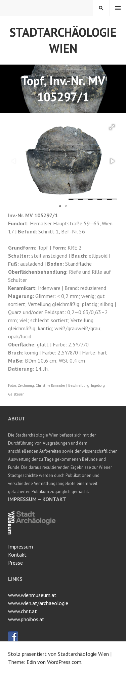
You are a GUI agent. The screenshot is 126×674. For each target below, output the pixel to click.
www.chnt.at (22, 611)
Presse (15, 562)
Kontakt (17, 554)
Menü (118, 8)
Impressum (20, 546)
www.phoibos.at (26, 619)
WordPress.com (64, 662)
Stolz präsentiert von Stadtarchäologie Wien (58, 653)
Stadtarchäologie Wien (63, 40)
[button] (112, 127)
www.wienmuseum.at (32, 595)
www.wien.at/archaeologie (38, 603)
